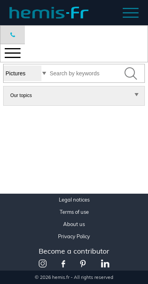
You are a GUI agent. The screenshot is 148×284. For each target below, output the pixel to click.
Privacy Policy (74, 236)
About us (74, 224)
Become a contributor (74, 251)
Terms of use (74, 212)
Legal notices (74, 200)
